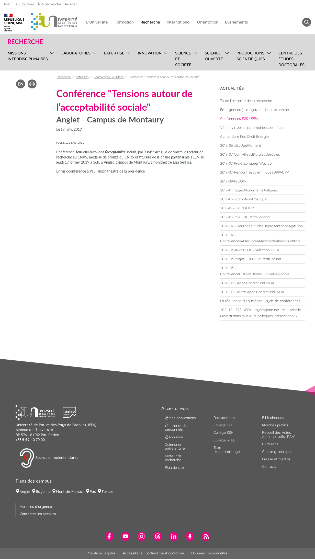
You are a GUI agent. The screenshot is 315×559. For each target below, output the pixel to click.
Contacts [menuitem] (269, 466)
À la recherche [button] (49, 4)
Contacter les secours (38, 513)
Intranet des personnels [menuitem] (176, 427)
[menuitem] (262, 101)
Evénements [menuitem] (236, 22)
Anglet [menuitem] (25, 491)
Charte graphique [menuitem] (276, 451)
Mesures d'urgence (36, 506)
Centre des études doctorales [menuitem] (291, 59)
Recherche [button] (25, 41)
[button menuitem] (306, 22)
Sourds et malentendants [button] (48, 458)
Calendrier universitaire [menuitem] (175, 446)
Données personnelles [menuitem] (209, 553)
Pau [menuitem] (93, 491)
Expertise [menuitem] (114, 53)
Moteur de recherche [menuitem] (173, 458)
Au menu (72, 4)
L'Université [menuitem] (97, 22)
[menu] (51, 58)
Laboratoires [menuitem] (76, 53)
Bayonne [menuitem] (43, 491)
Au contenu (24, 4)
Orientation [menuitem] (207, 22)
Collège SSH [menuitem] (223, 432)
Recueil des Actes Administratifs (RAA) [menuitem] (278, 434)
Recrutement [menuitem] (224, 417)
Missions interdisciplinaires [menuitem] (28, 56)
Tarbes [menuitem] (108, 491)
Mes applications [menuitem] (180, 417)
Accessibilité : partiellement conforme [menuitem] (153, 553)
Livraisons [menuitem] (270, 444)
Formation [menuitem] (124, 22)
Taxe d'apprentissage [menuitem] (226, 449)
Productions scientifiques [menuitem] (251, 56)
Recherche (64, 77)
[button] (39, 412)
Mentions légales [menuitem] (102, 553)
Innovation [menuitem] (150, 53)
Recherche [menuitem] (150, 22)
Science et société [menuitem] (183, 59)
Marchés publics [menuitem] (275, 425)
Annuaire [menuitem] (174, 437)
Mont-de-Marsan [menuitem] (70, 491)
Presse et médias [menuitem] (276, 459)
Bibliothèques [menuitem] (273, 417)
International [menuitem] (178, 22)
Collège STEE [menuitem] (224, 440)
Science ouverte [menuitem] (214, 56)
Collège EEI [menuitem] (222, 425)
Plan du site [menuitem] (174, 467)
